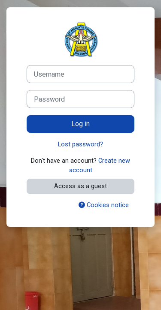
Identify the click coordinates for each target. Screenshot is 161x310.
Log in (80, 124)
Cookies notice (104, 205)
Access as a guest (80, 186)
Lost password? (80, 144)
